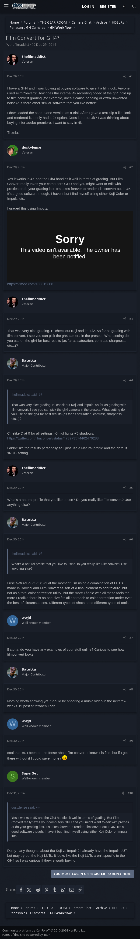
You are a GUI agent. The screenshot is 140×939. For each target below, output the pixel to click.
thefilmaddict (19, 44)
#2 (131, 167)
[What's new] (124, 6)
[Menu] (6, 6)
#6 (131, 539)
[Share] (125, 76)
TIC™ (47, 934)
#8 (131, 689)
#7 (131, 638)
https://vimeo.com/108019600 (30, 284)
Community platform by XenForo (44, 930)
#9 (131, 741)
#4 (131, 380)
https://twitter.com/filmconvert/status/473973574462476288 (53, 438)
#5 (131, 488)
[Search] (134, 6)
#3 (131, 319)
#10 (130, 793)
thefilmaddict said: (24, 394)
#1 (131, 76)
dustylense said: (23, 807)
